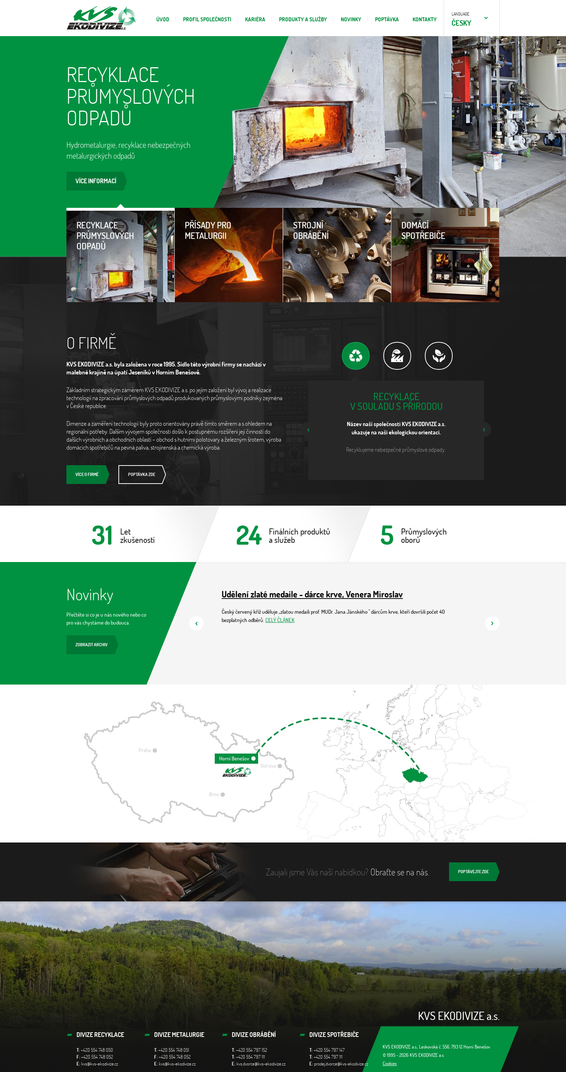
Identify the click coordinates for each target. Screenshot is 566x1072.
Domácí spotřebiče (445, 224)
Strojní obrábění (337, 224)
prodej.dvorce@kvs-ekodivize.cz (341, 1064)
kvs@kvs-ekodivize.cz (99, 1064)
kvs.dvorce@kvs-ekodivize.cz (261, 1064)
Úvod (162, 19)
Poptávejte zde (473, 871)
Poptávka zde (141, 474)
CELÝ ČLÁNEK (280, 620)
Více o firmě (87, 474)
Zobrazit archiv (91, 644)
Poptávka (387, 19)
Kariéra (255, 19)
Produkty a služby (303, 19)
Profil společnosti (207, 19)
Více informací (95, 181)
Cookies (390, 1063)
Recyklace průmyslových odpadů (120, 230)
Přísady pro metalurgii (229, 224)
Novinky (351, 19)
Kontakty (425, 19)
